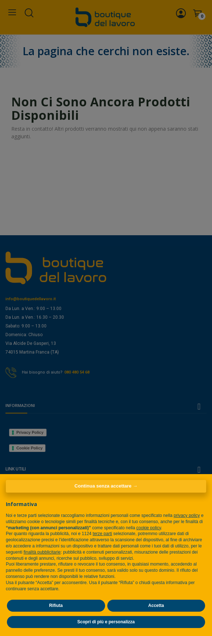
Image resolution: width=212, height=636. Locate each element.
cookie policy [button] (148, 527)
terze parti (102, 533)
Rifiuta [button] (56, 605)
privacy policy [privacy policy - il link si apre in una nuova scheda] (187, 515)
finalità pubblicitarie (42, 552)
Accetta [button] (156, 605)
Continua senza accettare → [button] (106, 486)
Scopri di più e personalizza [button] (106, 621)
